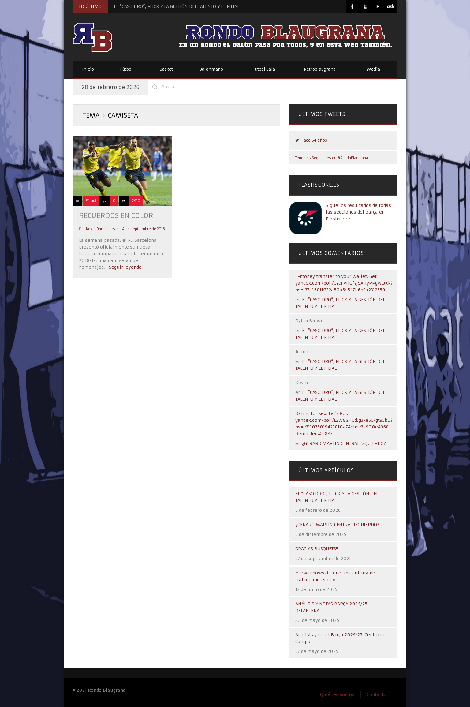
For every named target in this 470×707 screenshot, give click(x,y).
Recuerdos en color (116, 215)
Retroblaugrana (320, 69)
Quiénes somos (337, 694)
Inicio (88, 69)
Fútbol (126, 69)
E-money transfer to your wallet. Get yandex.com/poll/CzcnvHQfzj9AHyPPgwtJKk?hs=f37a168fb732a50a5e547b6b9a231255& (344, 283)
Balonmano (211, 69)
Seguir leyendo (125, 267)
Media (373, 69)
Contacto (376, 694)
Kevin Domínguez (101, 229)
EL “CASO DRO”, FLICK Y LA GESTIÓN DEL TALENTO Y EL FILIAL (176, 6)
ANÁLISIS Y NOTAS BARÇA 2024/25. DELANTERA (331, 607)
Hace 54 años (313, 140)
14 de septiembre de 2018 (143, 229)
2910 (136, 201)
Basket (166, 69)
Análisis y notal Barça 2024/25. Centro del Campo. (341, 638)
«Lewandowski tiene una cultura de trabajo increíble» (335, 576)
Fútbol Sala (263, 69)
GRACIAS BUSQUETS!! (316, 549)
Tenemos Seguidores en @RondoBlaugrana (331, 158)
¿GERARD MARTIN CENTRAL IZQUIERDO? (344, 443)
